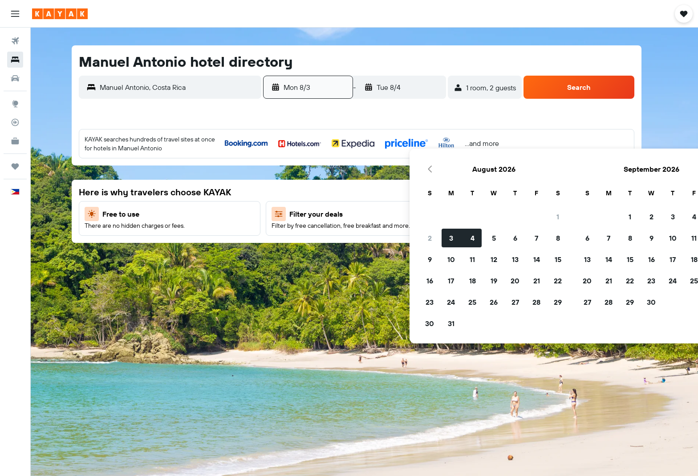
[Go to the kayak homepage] (60, 13)
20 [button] (376, 234)
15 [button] (419, 213)
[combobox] (186, 87)
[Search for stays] (15, 60)
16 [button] (291, 234)
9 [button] (291, 213)
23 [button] (291, 255)
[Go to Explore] (15, 104)
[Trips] (15, 166)
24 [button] (312, 255)
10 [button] (312, 213)
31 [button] (312, 277)
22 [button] (419, 234)
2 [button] (291, 191)
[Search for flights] (15, 41)
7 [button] (397, 191)
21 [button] (397, 234)
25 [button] (333, 255)
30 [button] (290, 277)
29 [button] (419, 255)
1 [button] (419, 170)
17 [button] (312, 234)
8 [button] (419, 191)
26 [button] (355, 255)
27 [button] (376, 255)
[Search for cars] (15, 78)
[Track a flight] (15, 122)
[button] (15, 14)
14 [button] (397, 213)
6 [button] (376, 191)
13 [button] (376, 213)
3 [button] (312, 191)
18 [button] (333, 234)
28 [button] (398, 255)
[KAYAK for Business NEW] (15, 141)
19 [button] (355, 234)
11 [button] (333, 213)
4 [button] (334, 191)
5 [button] (355, 191)
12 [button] (355, 213)
